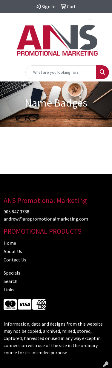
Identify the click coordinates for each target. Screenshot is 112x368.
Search (10, 281)
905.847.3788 (16, 212)
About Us (13, 251)
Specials (12, 273)
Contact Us (15, 260)
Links (9, 289)
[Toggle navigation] (9, 72)
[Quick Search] (60, 72)
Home (10, 243)
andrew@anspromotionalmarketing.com (46, 219)
